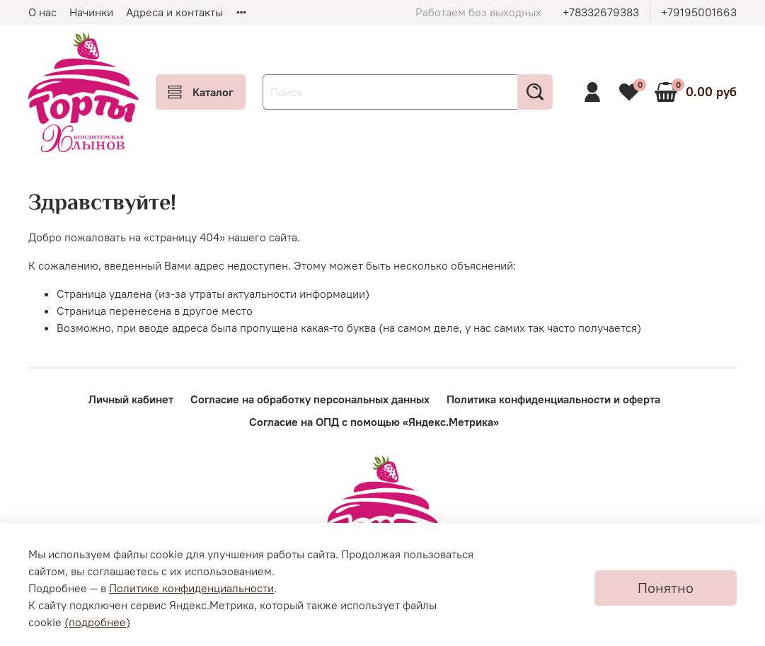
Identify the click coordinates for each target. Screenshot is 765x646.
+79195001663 (699, 12)
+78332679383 (601, 12)
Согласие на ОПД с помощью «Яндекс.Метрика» (374, 422)
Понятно (666, 587)
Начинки (91, 12)
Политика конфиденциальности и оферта (553, 399)
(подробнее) (97, 622)
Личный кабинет (130, 399)
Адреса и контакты (174, 12)
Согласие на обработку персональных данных (310, 399)
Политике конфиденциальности (191, 588)
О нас (42, 12)
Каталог (201, 92)
